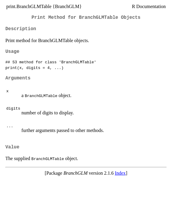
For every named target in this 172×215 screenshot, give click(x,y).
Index (120, 173)
